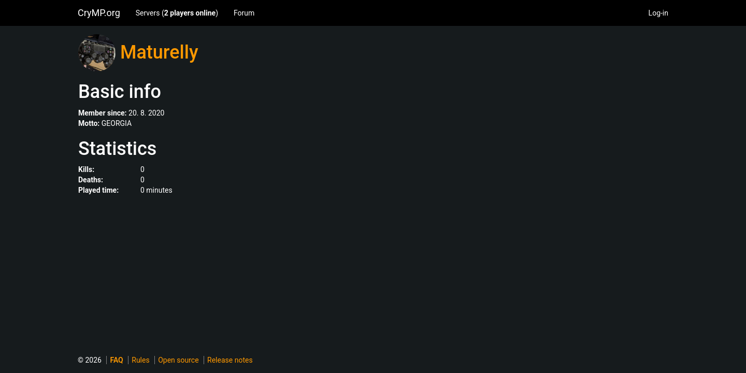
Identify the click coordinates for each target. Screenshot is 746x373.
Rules (140, 360)
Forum (244, 13)
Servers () (177, 13)
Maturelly (159, 52)
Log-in (658, 13)
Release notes (230, 360)
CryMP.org (99, 12)
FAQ (116, 360)
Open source (178, 360)
